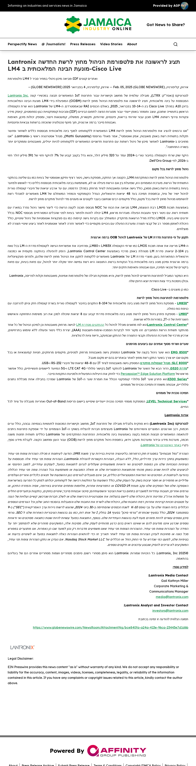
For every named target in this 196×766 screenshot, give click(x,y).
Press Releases (83, 44)
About (132, 44)
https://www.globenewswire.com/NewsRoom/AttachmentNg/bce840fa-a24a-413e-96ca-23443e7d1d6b (110, 627)
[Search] (175, 44)
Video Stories (111, 44)
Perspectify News (22, 44)
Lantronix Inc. (18, 95)
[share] (185, 44)
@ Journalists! (53, 44)
